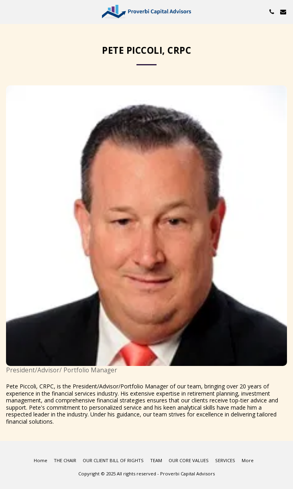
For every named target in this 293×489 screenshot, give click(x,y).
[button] (9, 11)
